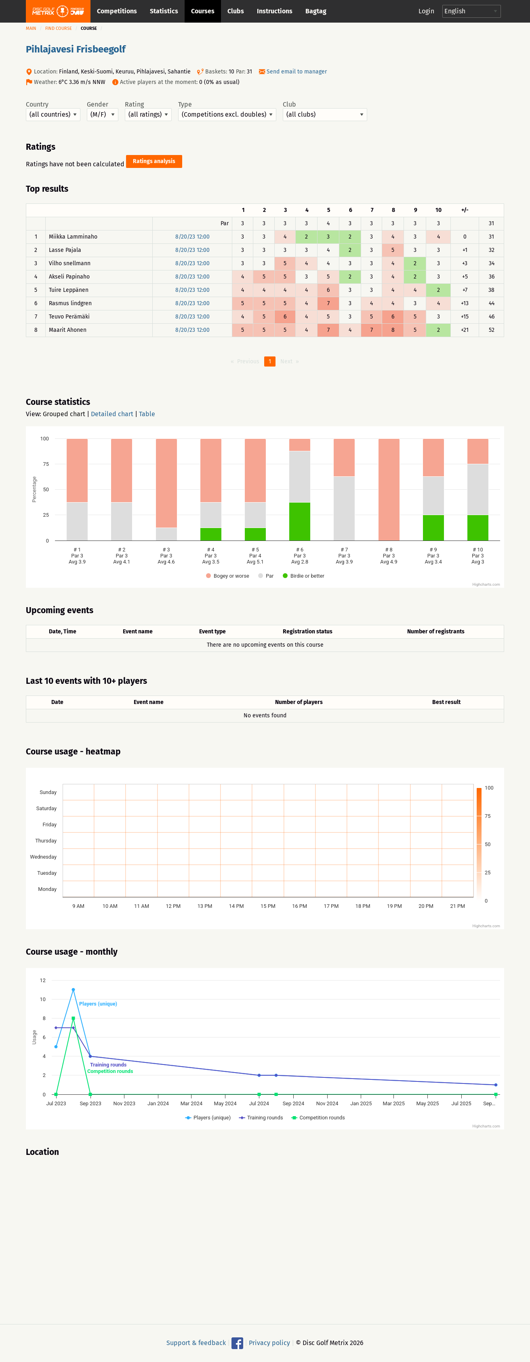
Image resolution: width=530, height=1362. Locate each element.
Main (31, 28)
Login (426, 11)
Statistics (164, 11)
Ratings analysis (154, 161)
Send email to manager (297, 71)
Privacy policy (269, 1343)
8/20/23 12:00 (192, 236)
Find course (58, 28)
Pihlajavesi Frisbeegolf (76, 49)
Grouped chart (64, 414)
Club (325, 111)
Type (227, 111)
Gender (102, 111)
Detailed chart (112, 414)
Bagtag (315, 11)
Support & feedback (196, 1343)
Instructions (274, 11)
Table (147, 414)
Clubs (235, 11)
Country (53, 111)
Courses (203, 11)
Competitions (117, 11)
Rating (148, 111)
